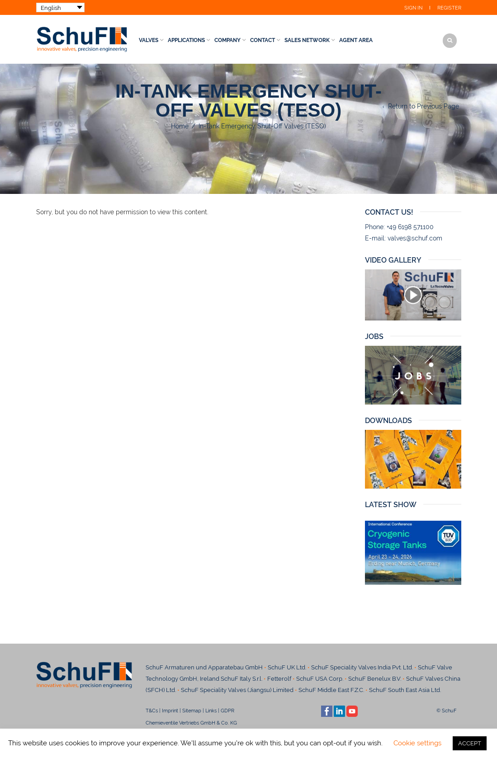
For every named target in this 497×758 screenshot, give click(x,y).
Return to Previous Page (423, 106)
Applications (186, 40)
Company (227, 40)
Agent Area (356, 40)
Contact (262, 40)
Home (180, 126)
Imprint (170, 710)
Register (449, 8)
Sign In (413, 8)
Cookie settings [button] (417, 743)
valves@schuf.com (415, 238)
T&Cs (152, 710)
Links (211, 710)
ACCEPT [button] (469, 743)
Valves (148, 40)
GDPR (227, 710)
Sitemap (191, 710)
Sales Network (307, 40)
